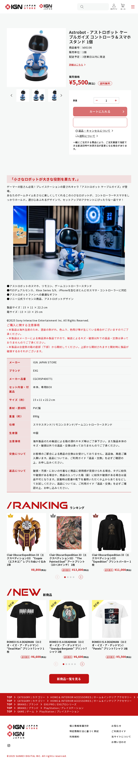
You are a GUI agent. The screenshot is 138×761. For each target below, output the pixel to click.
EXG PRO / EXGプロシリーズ (60, 704)
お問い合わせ (118, 742)
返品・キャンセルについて (94, 131)
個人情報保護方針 (79, 725)
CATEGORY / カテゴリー (31, 697)
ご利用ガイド (118, 731)
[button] (22, 95)
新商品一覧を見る (69, 679)
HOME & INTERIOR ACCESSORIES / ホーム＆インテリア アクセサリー (91, 697)
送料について (87, 136)
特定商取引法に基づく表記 (84, 731)
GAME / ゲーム (25, 711)
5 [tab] (75, 664)
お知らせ (116, 725)
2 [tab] (68, 577)
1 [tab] (65, 577)
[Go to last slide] (11, 95)
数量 (75, 100)
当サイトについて (121, 736)
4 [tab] (73, 577)
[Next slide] (61, 95)
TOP (9, 697)
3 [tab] (70, 577)
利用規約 (74, 736)
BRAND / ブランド (28, 704)
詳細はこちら (76, 64)
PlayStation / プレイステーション (64, 708)
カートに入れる (100, 111)
